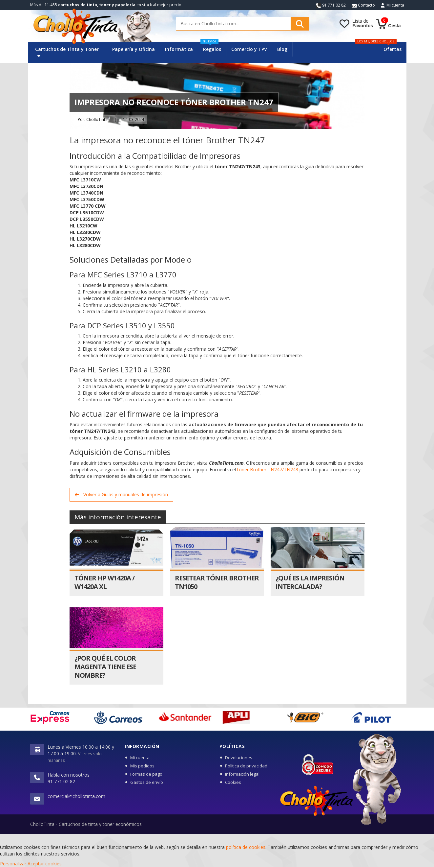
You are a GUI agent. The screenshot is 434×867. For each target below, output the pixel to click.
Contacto (363, 5)
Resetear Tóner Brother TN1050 (217, 582)
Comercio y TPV (249, 49)
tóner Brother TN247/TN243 (267, 469)
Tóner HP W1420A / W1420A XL (104, 582)
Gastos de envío (146, 782)
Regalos (210, 47)
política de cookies (245, 847)
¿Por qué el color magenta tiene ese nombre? (105, 667)
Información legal (242, 774)
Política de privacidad (246, 766)
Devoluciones (238, 758)
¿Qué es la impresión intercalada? (310, 582)
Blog (282, 49)
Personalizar (13, 863)
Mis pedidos (142, 766)
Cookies (233, 782)
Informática (179, 49)
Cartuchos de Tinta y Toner (67, 52)
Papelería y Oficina (133, 49)
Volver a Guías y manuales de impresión (121, 494)
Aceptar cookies (45, 863)
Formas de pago (146, 774)
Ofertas (392, 49)
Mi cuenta (395, 5)
